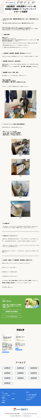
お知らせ (17, 348)
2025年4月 (20, 378)
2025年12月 (20, 368)
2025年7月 (34, 373)
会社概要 (12, 398)
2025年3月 (34, 378)
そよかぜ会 (13, 393)
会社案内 (3, 397)
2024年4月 (7, 383)
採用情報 (3, 402)
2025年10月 (33, 368)
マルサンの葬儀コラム (30, 397)
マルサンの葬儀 (5, 393)
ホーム (2, 392)
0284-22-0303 (12, 311)
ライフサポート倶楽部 (19, 349)
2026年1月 (7, 368)
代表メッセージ (5, 398)
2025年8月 (20, 373)
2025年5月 (7, 378)
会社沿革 (3, 400)
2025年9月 (7, 373)
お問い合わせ (28, 399)
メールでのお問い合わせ (12, 316)
